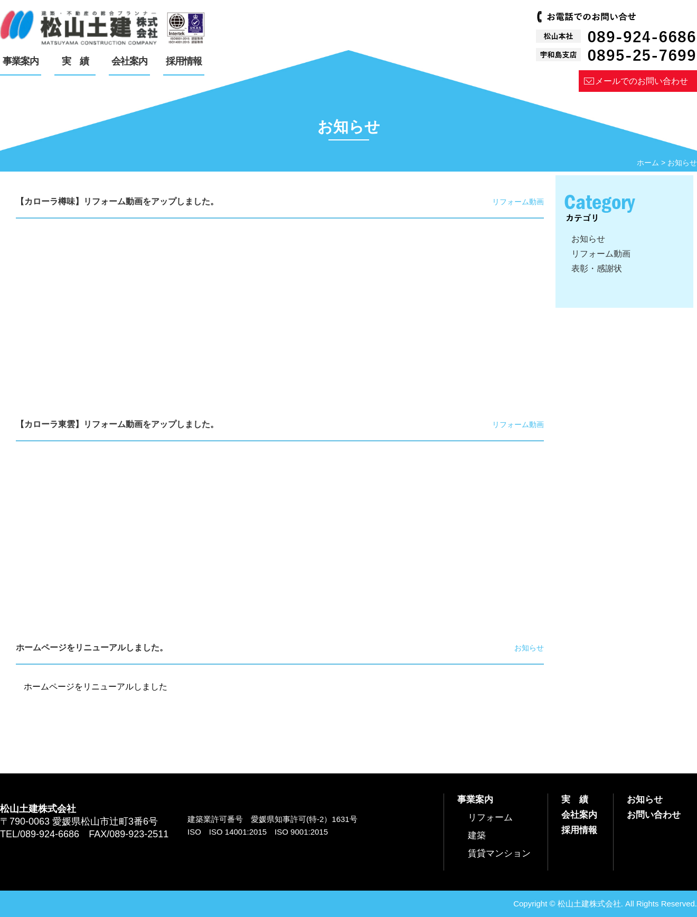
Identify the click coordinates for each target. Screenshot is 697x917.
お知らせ (588, 238)
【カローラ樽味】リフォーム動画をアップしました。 (117, 201)
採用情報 (579, 830)
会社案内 (579, 815)
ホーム (648, 162)
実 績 (574, 800)
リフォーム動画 (600, 253)
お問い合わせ (654, 815)
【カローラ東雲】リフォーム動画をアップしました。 (117, 424)
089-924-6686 (49, 834)
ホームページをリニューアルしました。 (92, 647)
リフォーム (490, 817)
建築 (477, 835)
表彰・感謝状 (596, 268)
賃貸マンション (499, 853)
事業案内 (475, 800)
